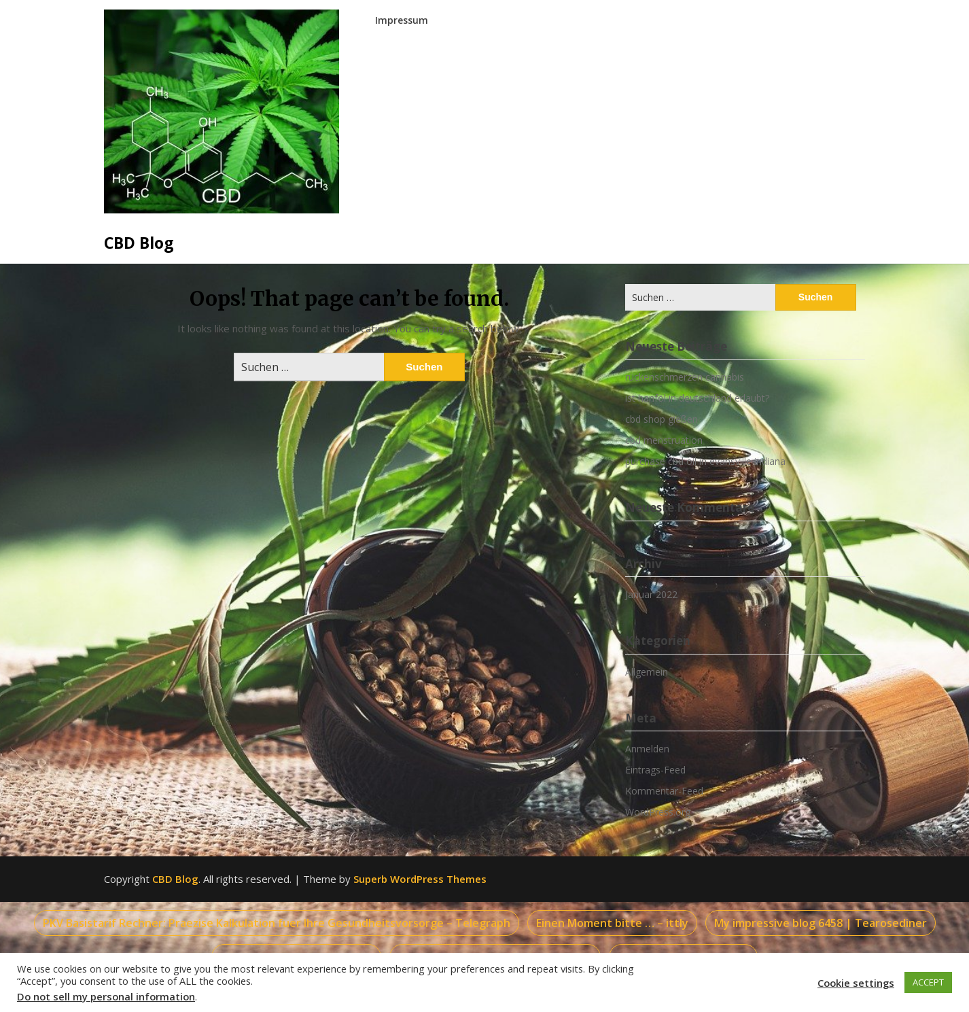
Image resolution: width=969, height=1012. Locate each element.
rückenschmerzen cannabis (684, 376)
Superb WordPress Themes (420, 879)
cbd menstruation (664, 440)
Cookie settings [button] (855, 983)
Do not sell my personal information (106, 996)
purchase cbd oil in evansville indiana (705, 461)
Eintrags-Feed (655, 769)
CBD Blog (139, 243)
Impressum (401, 20)
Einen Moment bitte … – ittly (612, 922)
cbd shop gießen (661, 419)
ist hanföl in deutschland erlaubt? (697, 397)
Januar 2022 (651, 594)
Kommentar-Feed (664, 790)
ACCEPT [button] (928, 982)
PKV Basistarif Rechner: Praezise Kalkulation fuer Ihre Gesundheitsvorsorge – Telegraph (276, 922)
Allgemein (646, 671)
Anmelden (647, 748)
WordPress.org (657, 811)
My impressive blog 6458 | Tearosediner (820, 922)
